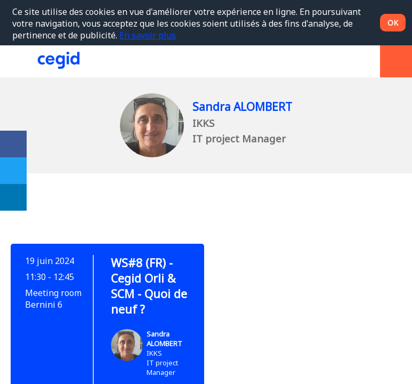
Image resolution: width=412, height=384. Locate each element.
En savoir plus (147, 35)
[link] (13, 144)
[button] (16, 61)
